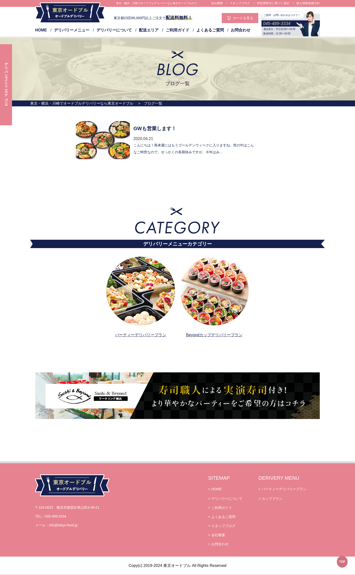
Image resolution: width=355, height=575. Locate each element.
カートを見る (243, 18)
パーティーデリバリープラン (140, 335)
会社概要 (217, 3)
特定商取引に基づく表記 (273, 3)
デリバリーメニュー (71, 30)
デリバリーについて (114, 30)
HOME (41, 30)
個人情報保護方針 (308, 3)
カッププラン (272, 499)
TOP (342, 561)
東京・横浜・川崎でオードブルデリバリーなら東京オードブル (81, 103)
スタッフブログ (240, 3)
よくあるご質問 (210, 30)
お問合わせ (240, 30)
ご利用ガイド (177, 30)
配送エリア (149, 30)
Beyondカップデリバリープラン (214, 335)
